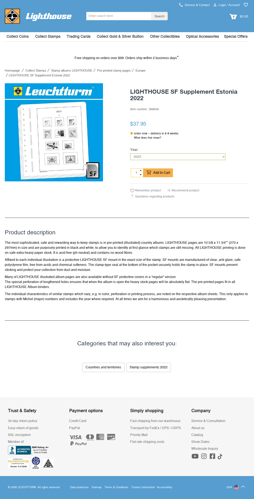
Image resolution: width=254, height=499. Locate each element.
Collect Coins (17, 37)
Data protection (79, 487)
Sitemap (96, 487)
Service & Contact (194, 5)
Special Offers (236, 37)
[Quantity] (136, 173)
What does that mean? (147, 137)
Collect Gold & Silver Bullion (120, 37)
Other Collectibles (165, 37)
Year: (134, 150)
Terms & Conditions (116, 487)
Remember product (145, 191)
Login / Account (226, 5)
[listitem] (54, 132)
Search (159, 16)
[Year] (177, 156)
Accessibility (164, 487)
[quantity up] (140, 170)
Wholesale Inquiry (204, 448)
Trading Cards (78, 37)
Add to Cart (158, 172)
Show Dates (200, 441)
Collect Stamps (47, 37)
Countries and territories (103, 367)
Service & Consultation (208, 421)
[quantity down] (140, 175)
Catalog (197, 435)
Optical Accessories (202, 37)
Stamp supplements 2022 (149, 367)
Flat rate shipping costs (147, 441)
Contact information (143, 487)
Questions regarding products (154, 196)
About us (197, 428)
